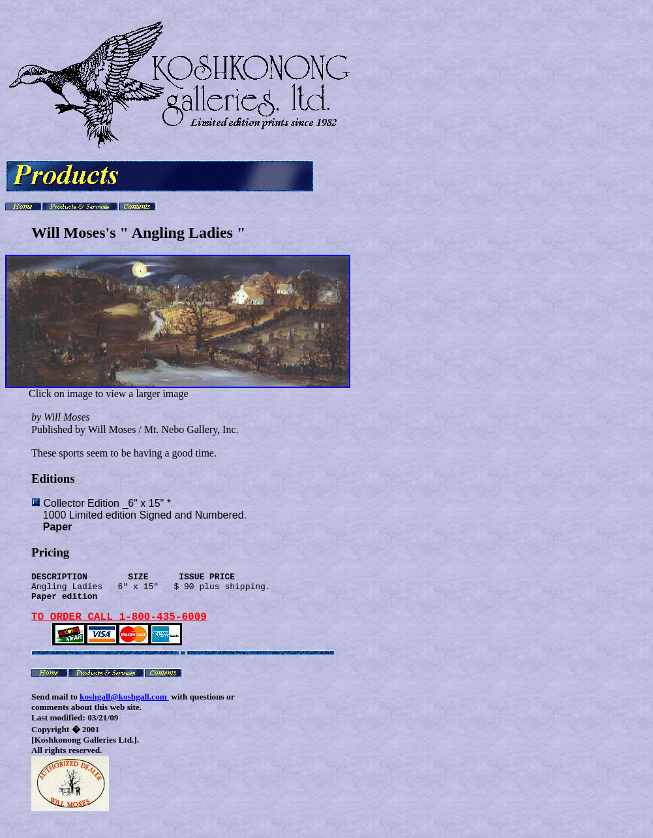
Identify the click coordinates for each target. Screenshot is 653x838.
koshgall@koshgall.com (124, 709)
